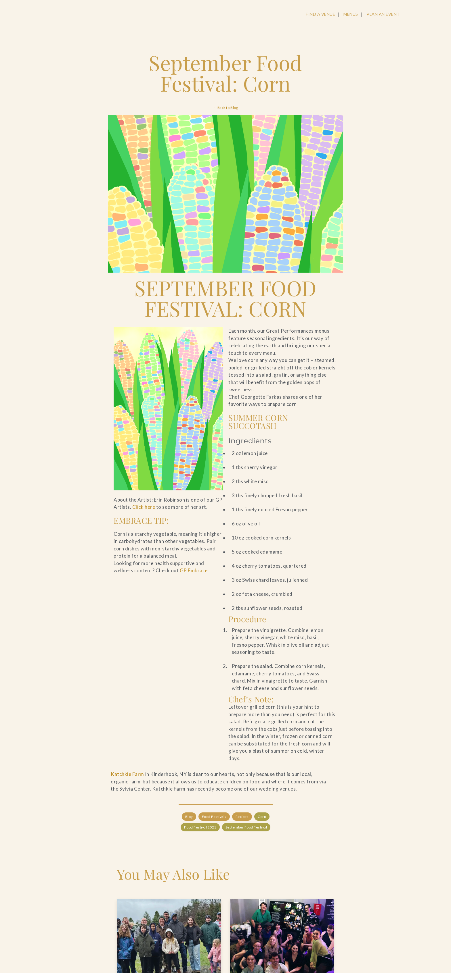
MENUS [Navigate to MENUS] (350, 14)
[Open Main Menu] (437, 14)
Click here (143, 507)
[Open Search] (415, 14)
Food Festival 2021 (200, 827)
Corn (262, 816)
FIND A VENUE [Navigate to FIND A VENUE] (320, 14)
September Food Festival (246, 827)
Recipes (242, 816)
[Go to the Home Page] (51, 15)
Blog (188, 816)
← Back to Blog (225, 107)
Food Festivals (214, 816)
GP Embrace (194, 570)
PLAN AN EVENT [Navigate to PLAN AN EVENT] (383, 14)
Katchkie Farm (127, 774)
